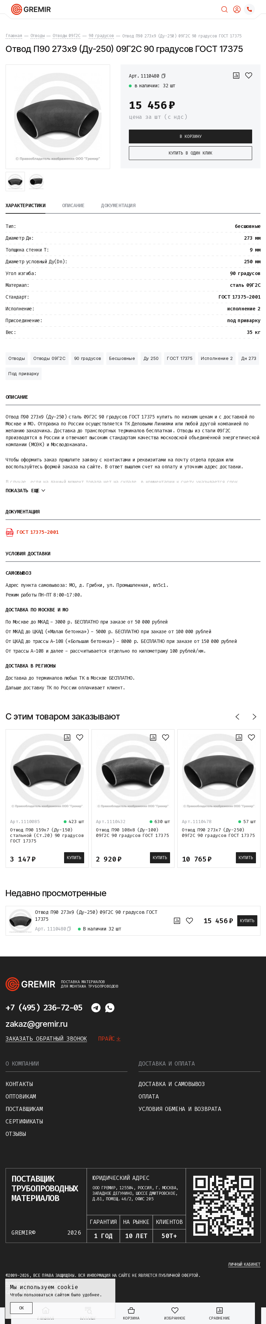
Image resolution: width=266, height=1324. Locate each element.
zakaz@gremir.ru (37, 1024)
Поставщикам (24, 1109)
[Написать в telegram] (95, 1007)
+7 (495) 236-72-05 (44, 1007)
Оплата (149, 1096)
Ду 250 (151, 358)
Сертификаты (24, 1121)
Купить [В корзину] (74, 857)
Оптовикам (21, 1096)
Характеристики (25, 206)
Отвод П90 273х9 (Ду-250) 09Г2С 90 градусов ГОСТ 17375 (96, 916)
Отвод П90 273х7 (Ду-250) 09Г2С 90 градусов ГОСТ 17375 (218, 832)
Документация (118, 206)
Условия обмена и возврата (180, 1109)
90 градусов (87, 358)
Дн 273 (248, 358)
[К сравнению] (236, 75)
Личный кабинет (244, 1264)
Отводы (16, 358)
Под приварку (23, 373)
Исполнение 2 (217, 358)
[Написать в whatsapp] (109, 1007)
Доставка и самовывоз (172, 1084)
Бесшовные (122, 358)
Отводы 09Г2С (49, 358)
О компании (22, 1063)
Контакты (19, 1084)
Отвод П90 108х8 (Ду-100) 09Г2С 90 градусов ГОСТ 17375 (132, 832)
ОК (21, 1308)
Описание (73, 206)
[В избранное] (248, 75)
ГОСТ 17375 (180, 358)
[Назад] (237, 716)
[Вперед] (254, 716)
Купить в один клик (190, 153)
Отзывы (16, 1134)
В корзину (191, 136)
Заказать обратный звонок (46, 1038)
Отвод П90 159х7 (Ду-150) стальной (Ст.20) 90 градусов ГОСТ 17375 (46, 835)
